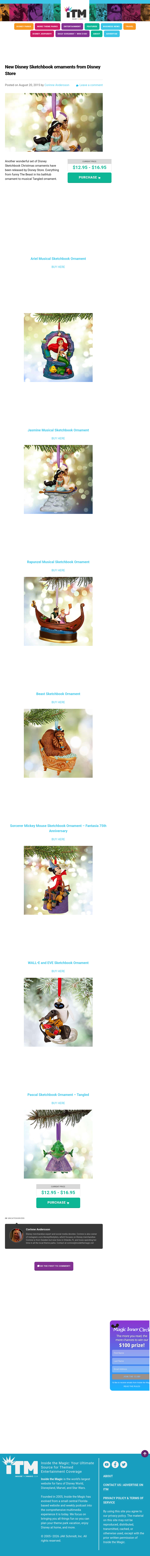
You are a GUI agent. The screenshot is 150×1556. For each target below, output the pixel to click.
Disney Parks (24, 26)
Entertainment (72, 26)
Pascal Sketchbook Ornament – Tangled (58, 1095)
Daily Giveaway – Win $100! (72, 34)
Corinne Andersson (56, 85)
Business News (111, 26)
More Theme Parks (47, 26)
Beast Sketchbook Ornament (58, 694)
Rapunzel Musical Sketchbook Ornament (58, 562)
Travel (129, 26)
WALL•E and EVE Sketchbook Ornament (58, 963)
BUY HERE (58, 267)
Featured (92, 26)
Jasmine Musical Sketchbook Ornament (58, 430)
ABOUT (108, 1476)
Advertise (112, 34)
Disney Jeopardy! (42, 34)
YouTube (106, 1464)
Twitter (123, 1464)
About (96, 34)
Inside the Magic (114, 1542)
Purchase (89, 177)
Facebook (115, 1464)
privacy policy (117, 1515)
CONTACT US (112, 1485)
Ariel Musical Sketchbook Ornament (58, 259)
